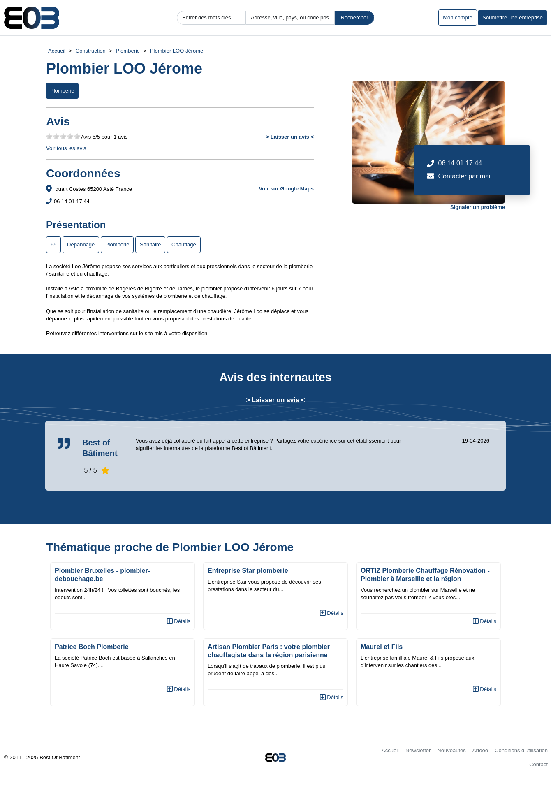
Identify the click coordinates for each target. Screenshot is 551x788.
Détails (178, 621)
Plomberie (128, 51)
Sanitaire (150, 244)
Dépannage (81, 244)
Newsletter (418, 750)
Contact (538, 764)
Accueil (56, 51)
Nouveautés (451, 750)
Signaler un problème (477, 207)
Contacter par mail (465, 176)
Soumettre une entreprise (512, 17)
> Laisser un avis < (290, 137)
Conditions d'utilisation (521, 750)
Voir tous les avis (66, 148)
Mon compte (457, 17)
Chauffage (183, 244)
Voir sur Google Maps (286, 188)
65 (53, 244)
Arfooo (480, 750)
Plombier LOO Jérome (176, 51)
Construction (91, 51)
